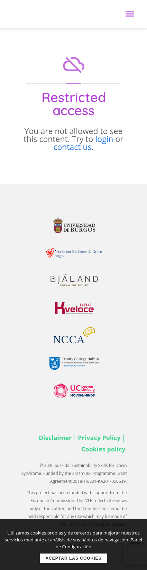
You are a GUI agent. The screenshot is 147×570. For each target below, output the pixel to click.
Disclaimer (55, 438)
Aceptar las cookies (73, 558)
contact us (72, 146)
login (104, 138)
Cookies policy (103, 449)
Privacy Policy (99, 438)
